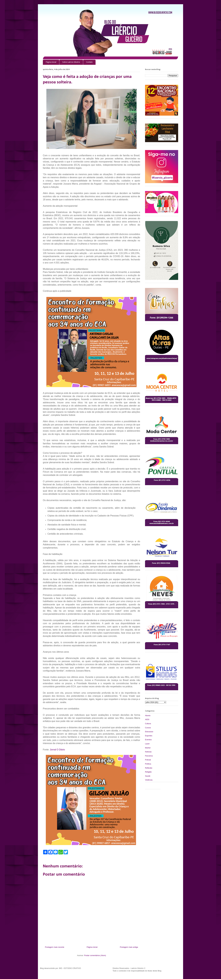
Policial (148, 760)
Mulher (148, 748)
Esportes (148, 736)
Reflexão (148, 768)
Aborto (147, 715)
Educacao (149, 732)
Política (148, 764)
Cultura (148, 723)
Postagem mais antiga (129, 947)
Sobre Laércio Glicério (71, 62)
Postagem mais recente (54, 947)
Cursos (148, 728)
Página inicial (51, 62)
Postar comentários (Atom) (95, 955)
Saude (147, 776)
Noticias (148, 752)
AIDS (147, 719)
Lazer (147, 744)
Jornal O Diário (57, 749)
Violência (149, 780)
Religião (148, 772)
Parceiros (149, 756)
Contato (89, 62)
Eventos (148, 740)
